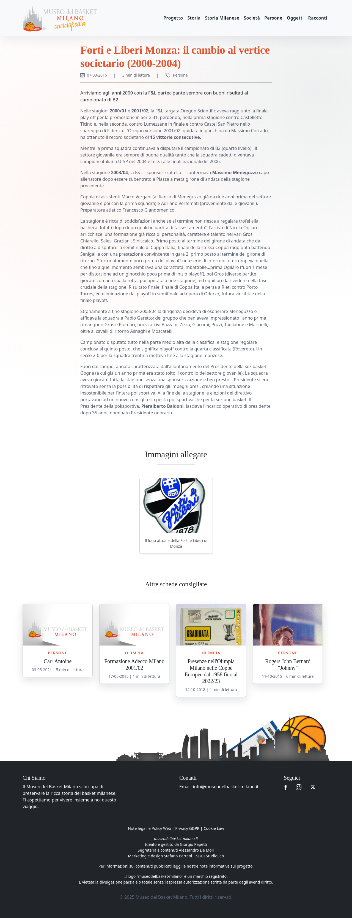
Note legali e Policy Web (149, 828)
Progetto (173, 18)
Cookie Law (214, 828)
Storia (193, 18)
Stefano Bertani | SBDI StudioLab (194, 855)
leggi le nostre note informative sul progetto (213, 866)
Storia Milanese (222, 18)
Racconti (317, 18)
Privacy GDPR (187, 828)
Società (252, 18)
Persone (273, 18)
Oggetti (295, 18)
